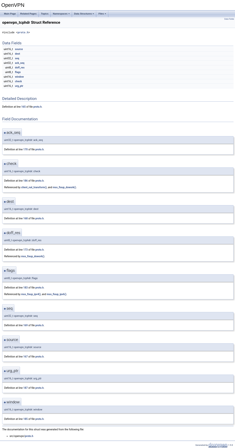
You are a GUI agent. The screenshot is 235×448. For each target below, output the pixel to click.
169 (25, 325)
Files (102, 13)
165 (23, 106)
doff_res (20, 67)
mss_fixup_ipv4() (31, 294)
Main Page (10, 13)
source (19, 49)
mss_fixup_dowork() (64, 187)
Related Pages (28, 13)
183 (25, 287)
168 (25, 218)
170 (25, 149)
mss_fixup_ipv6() (56, 294)
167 (25, 356)
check (18, 81)
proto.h (23, 32)
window (19, 76)
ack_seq (19, 62)
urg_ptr (19, 85)
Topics (44, 13)
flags (18, 72)
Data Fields (229, 19)
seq (17, 58)
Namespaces (61, 13)
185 (25, 418)
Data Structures (84, 13)
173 (25, 249)
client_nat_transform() (34, 187)
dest (17, 53)
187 (25, 387)
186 (25, 180)
